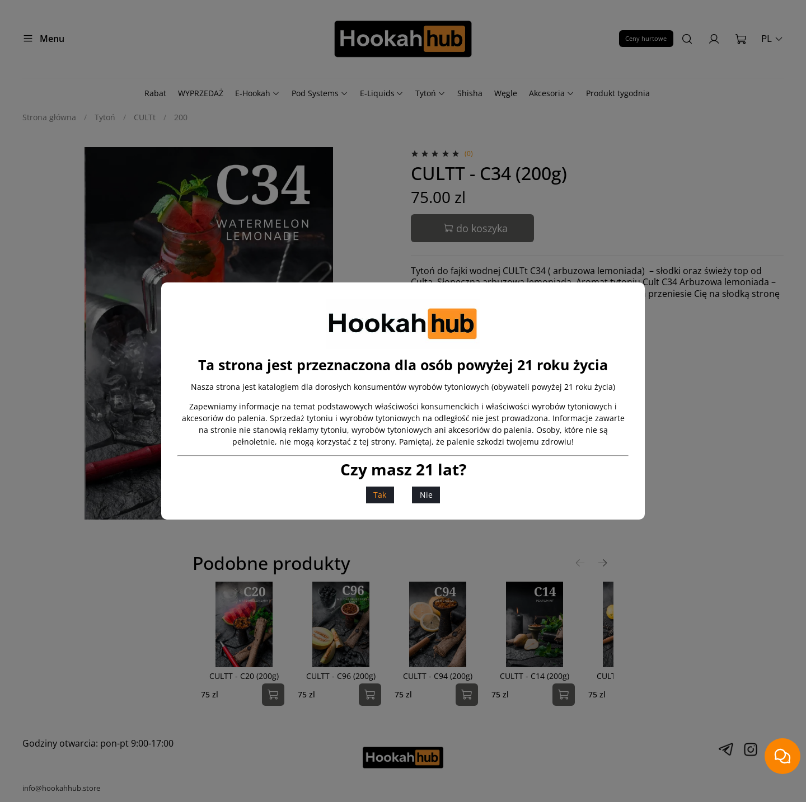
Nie (426, 494)
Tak (379, 494)
